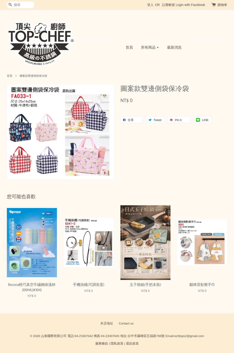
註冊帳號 (168, 5)
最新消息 (174, 47)
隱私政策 (117, 343)
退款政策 (132, 343)
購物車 (222, 5)
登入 (150, 5)
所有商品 (150, 47)
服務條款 (101, 343)
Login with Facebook (190, 5)
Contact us (126, 323)
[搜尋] (20, 5)
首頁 (129, 47)
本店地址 (106, 323)
